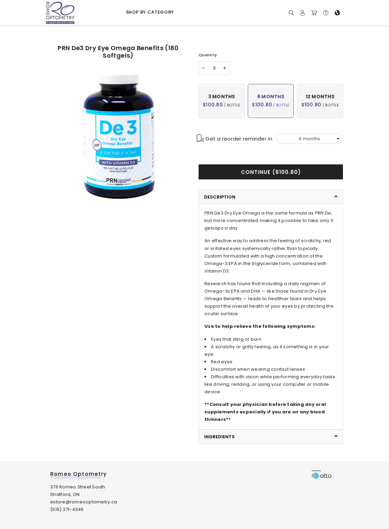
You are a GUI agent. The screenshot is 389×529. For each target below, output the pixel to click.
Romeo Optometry (78, 473)
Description (219, 197)
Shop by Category (150, 12)
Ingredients (219, 437)
